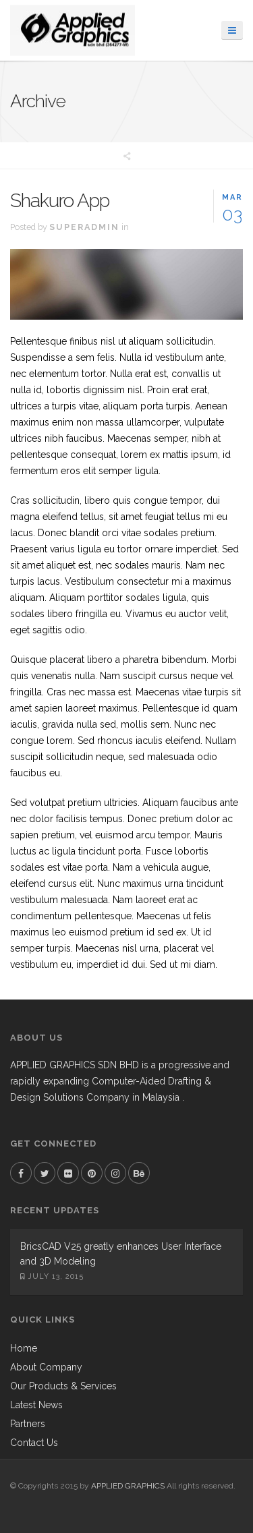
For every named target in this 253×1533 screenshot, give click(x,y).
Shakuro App (59, 201)
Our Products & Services (63, 1386)
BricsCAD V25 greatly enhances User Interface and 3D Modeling (120, 1254)
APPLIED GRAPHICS (128, 1486)
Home (23, 1348)
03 (233, 206)
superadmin (84, 227)
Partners (27, 1423)
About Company (46, 1367)
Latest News (36, 1404)
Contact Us (34, 1442)
